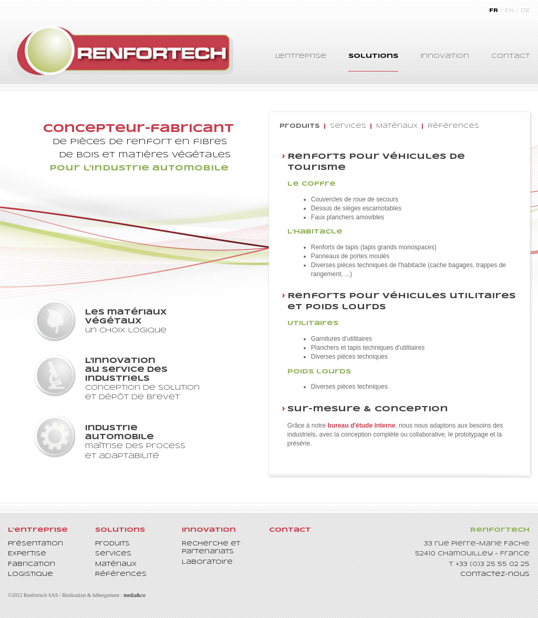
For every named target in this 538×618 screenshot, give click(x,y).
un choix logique (150, 321)
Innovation (444, 56)
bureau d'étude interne (362, 425)
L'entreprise (300, 56)
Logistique (30, 574)
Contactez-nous (495, 574)
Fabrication (31, 564)
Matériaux (397, 126)
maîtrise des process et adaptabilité (150, 441)
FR (493, 10)
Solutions (373, 56)
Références (453, 126)
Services (348, 126)
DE (525, 10)
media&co (134, 595)
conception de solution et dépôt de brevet (150, 379)
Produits (300, 126)
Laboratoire (207, 562)
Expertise (27, 553)
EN (509, 10)
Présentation (35, 543)
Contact (510, 56)
